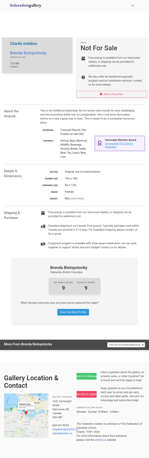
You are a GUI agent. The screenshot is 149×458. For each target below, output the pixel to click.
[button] (132, 5)
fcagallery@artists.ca (65, 429)
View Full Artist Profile (73, 312)
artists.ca (100, 439)
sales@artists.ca (62, 433)
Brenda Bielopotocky (28, 53)
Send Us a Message (86, 376)
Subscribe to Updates (86, 394)
